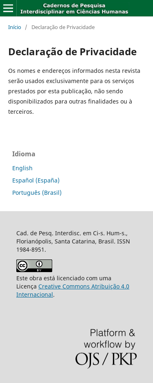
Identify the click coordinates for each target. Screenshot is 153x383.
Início (14, 27)
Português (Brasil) (37, 192)
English (22, 168)
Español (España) (36, 180)
